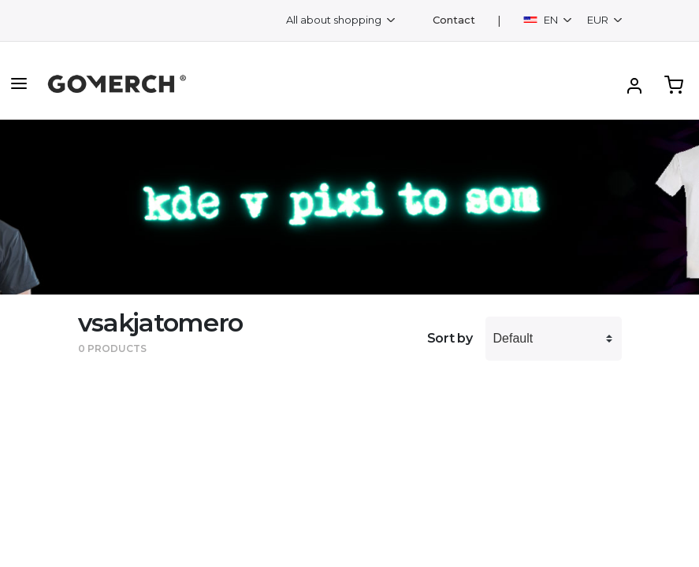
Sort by (450, 338)
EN (541, 19)
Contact (454, 20)
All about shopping (335, 19)
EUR (599, 19)
